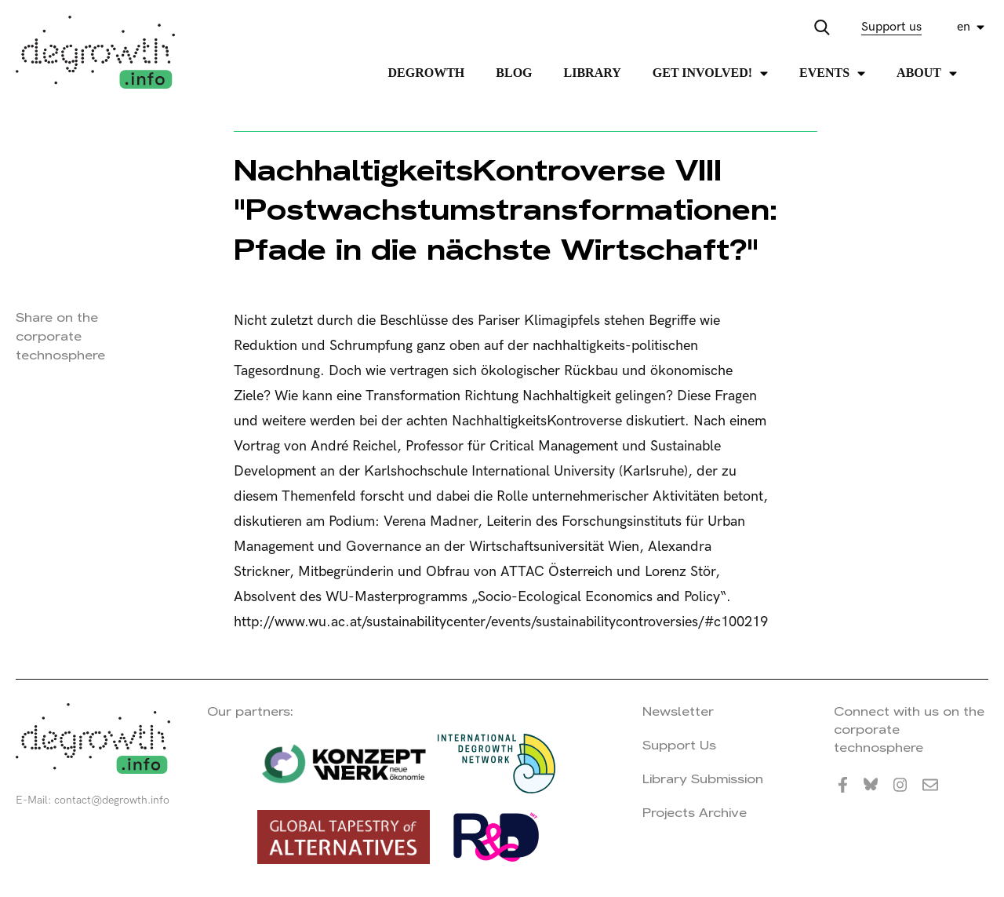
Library (592, 72)
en (963, 27)
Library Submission (702, 779)
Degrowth (426, 72)
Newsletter (678, 711)
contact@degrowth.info (111, 800)
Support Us (679, 745)
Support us (891, 27)
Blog (514, 72)
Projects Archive (694, 812)
